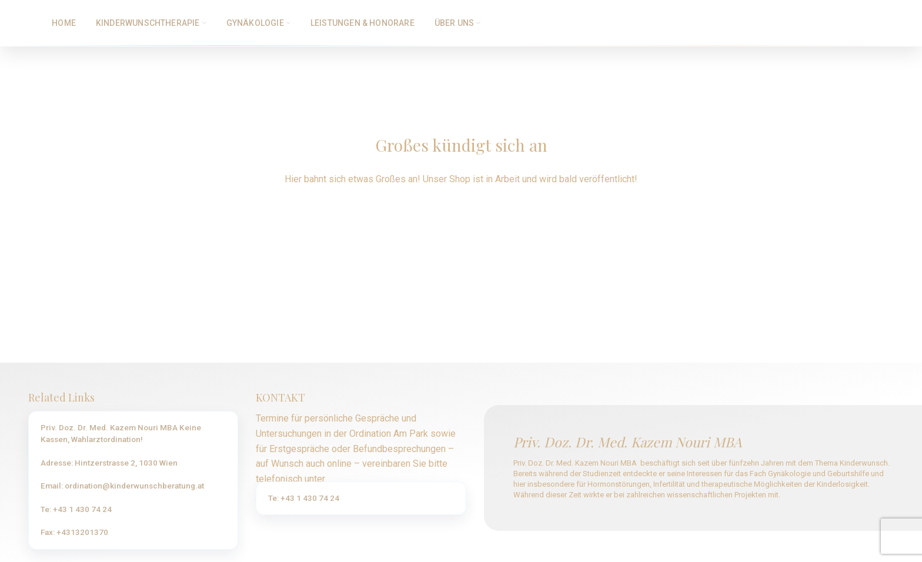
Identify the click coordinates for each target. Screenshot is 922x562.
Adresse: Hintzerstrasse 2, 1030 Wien (109, 464)
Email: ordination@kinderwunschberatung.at (122, 486)
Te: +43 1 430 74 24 (76, 510)
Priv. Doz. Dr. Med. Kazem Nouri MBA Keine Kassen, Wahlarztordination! (121, 434)
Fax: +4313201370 (74, 533)
